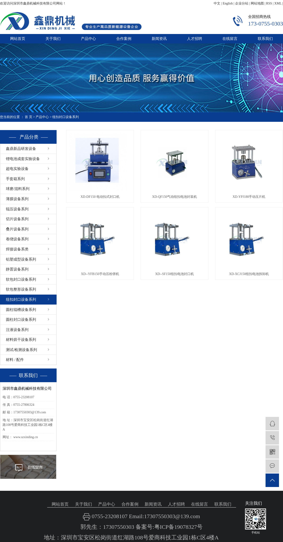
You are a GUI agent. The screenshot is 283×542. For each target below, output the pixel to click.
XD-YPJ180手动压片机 (249, 197)
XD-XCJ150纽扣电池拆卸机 (249, 274)
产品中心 (88, 39)
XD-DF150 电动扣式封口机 (99, 197)
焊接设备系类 (17, 249)
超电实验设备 (17, 169)
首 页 (28, 117)
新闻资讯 (159, 39)
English (228, 3)
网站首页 (17, 39)
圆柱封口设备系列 (21, 320)
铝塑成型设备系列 (21, 259)
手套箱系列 (15, 179)
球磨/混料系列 (17, 189)
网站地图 (257, 3)
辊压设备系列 (17, 209)
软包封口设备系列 (21, 279)
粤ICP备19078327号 (178, 527)
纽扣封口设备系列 (65, 117)
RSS (269, 3)
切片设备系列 (17, 219)
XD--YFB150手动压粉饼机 (100, 274)
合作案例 (123, 39)
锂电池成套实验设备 (23, 159)
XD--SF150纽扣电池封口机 (174, 274)
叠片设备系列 (17, 229)
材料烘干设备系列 (21, 340)
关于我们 (53, 39)
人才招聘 (194, 39)
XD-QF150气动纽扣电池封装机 (174, 197)
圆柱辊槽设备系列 (21, 310)
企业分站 (241, 3)
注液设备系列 (17, 330)
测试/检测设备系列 (21, 350)
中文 (217, 3)
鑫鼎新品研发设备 (21, 149)
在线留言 (229, 39)
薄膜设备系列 (17, 199)
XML (278, 3)
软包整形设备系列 (21, 289)
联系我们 (265, 39)
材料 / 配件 (15, 360)
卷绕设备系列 (17, 239)
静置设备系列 (17, 269)
